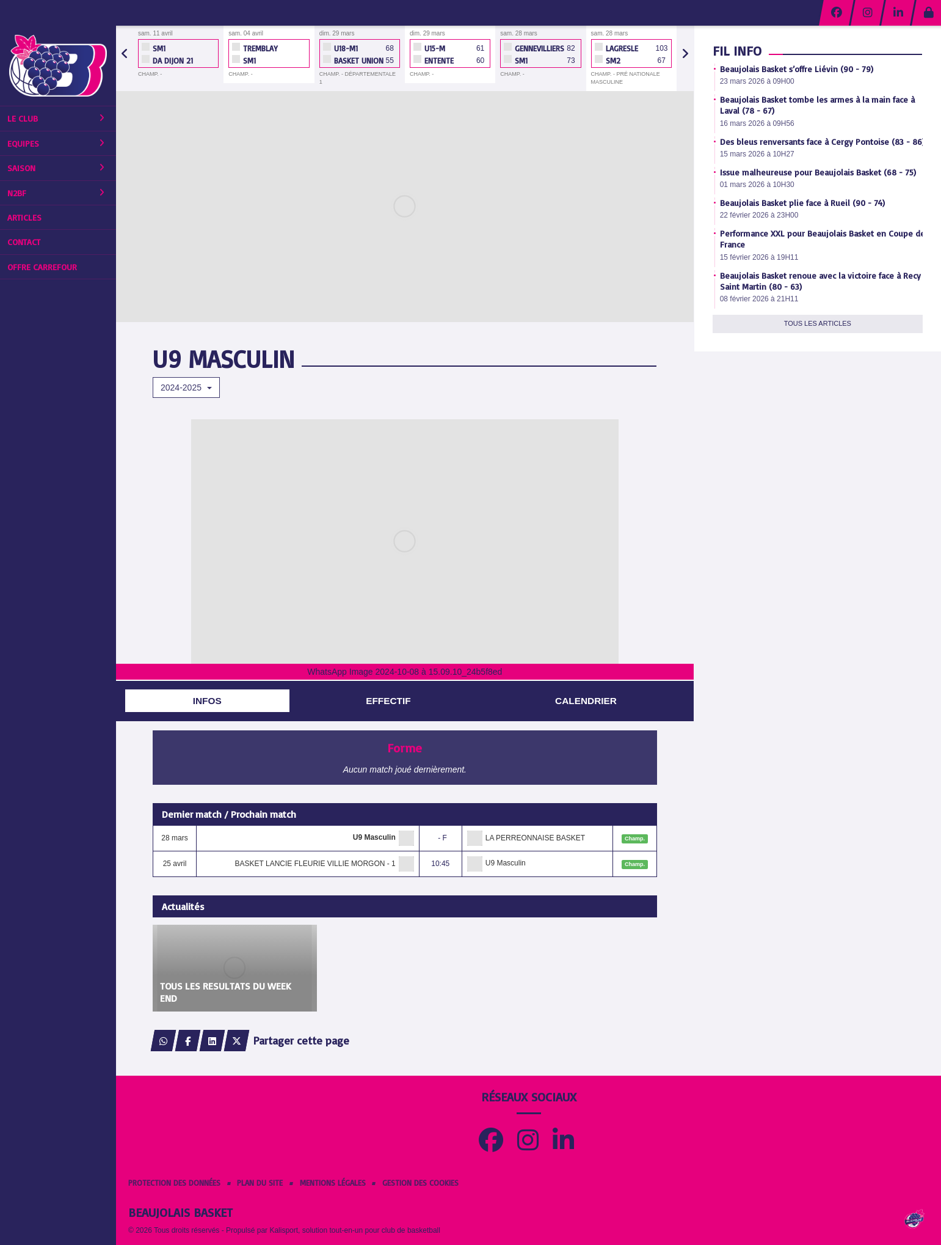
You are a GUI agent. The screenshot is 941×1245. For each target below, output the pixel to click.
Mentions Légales (333, 1183)
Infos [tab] (207, 701)
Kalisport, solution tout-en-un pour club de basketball (354, 1230)
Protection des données (174, 1183)
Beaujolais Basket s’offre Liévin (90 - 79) (796, 69)
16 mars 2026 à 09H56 (757, 123)
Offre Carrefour (42, 267)
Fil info (737, 50)
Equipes (55, 143)
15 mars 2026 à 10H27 (757, 154)
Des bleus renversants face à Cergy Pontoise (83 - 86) (822, 141)
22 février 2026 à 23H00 (759, 215)
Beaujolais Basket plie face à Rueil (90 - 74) (802, 202)
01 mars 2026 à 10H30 (757, 184)
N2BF (55, 193)
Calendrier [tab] (586, 701)
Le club (55, 118)
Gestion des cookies (420, 1183)
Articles (24, 217)
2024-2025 (186, 387)
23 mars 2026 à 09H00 (757, 81)
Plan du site (260, 1183)
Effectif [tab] (388, 701)
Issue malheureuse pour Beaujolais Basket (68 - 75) (818, 172)
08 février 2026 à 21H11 (759, 299)
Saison (55, 168)
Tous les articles (817, 323)
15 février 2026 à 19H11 (759, 257)
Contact (23, 242)
